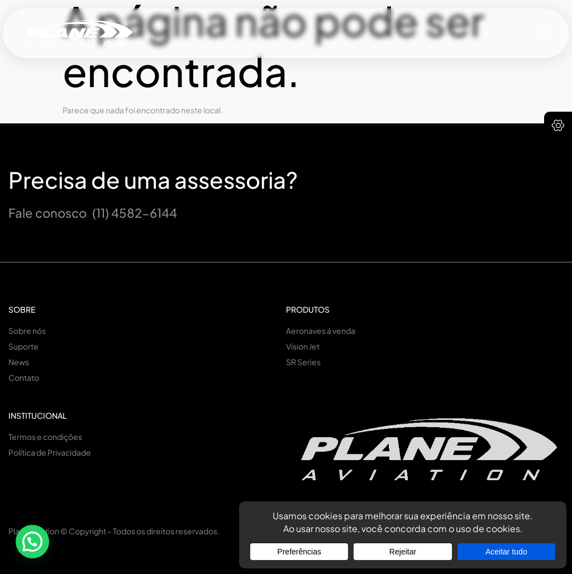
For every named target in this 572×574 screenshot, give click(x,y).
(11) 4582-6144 (134, 213)
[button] (544, 33)
